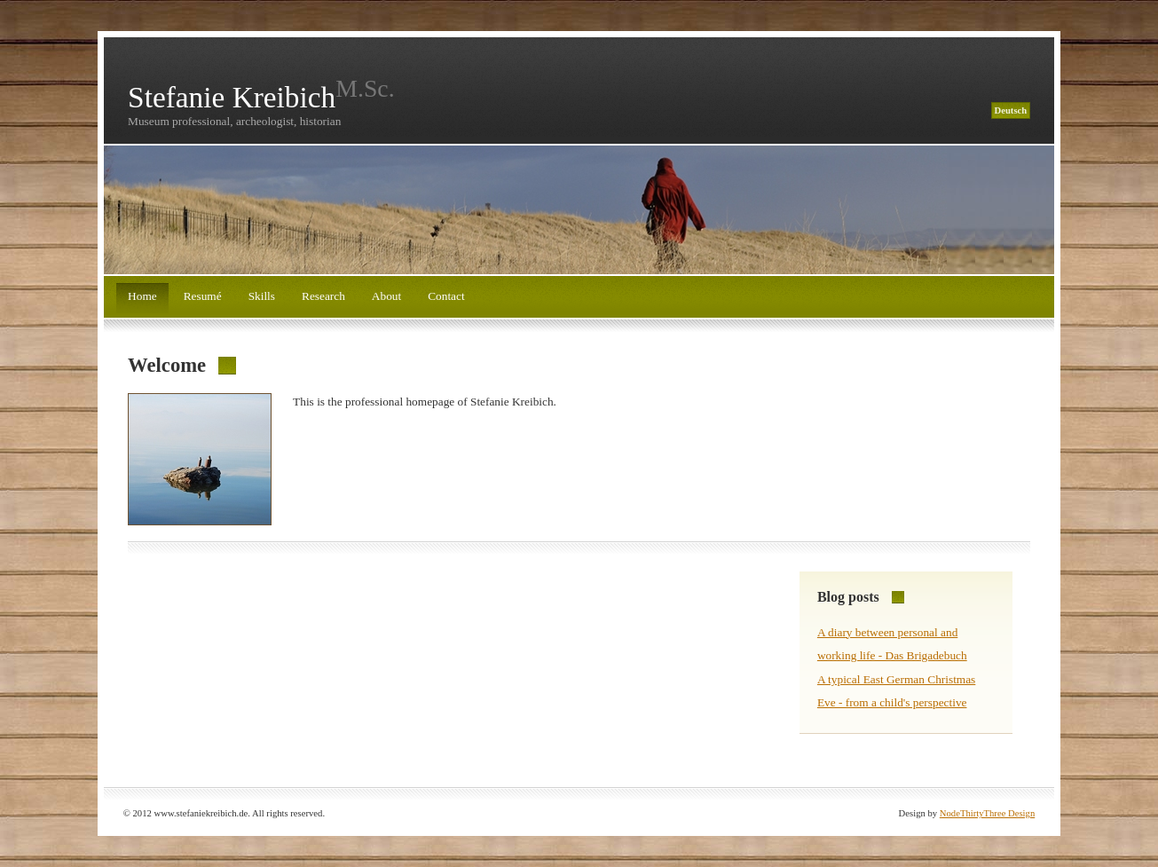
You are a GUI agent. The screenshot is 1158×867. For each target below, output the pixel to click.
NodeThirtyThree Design (987, 813)
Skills (261, 296)
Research (323, 296)
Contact (446, 296)
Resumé (203, 296)
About (386, 296)
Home (142, 296)
